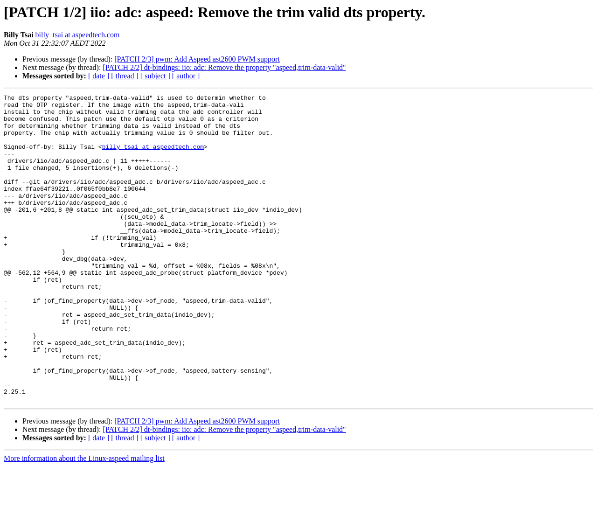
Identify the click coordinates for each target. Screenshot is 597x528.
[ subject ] (155, 76)
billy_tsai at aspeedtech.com (77, 35)
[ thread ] (125, 76)
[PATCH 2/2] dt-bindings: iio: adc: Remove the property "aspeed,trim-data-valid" (224, 67)
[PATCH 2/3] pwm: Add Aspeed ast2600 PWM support (197, 59)
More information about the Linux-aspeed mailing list (84, 520)
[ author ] (186, 76)
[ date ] (98, 76)
